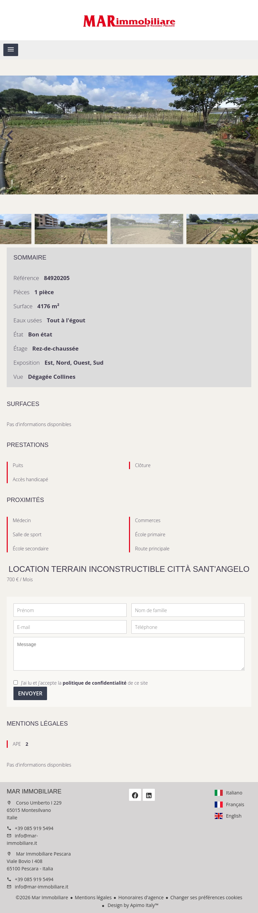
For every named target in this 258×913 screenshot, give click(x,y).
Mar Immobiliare (34, 791)
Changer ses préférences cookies (206, 897)
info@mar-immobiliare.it (41, 886)
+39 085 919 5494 (34, 828)
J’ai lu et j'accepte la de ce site (84, 683)
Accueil (129, 20)
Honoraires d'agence (141, 897)
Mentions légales (93, 897)
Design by (132, 905)
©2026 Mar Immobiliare (42, 897)
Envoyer (30, 693)
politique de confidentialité (95, 683)
